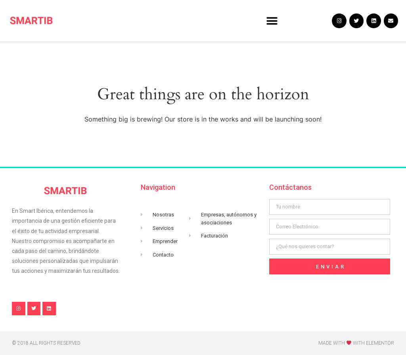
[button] (272, 21)
